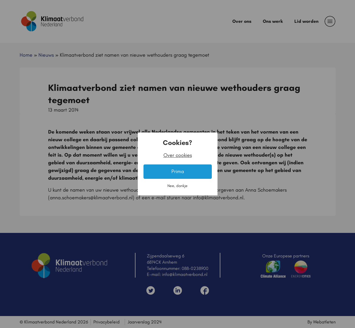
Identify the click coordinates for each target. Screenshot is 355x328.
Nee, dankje (177, 185)
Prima (177, 172)
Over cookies (177, 155)
